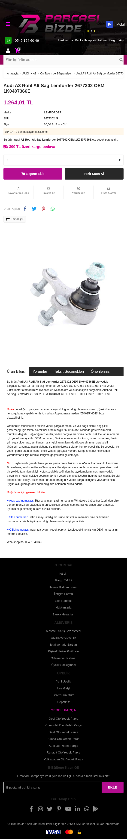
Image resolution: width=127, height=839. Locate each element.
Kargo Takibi (63, 580)
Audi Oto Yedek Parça (63, 745)
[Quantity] (63, 160)
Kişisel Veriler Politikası (63, 651)
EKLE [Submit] (112, 787)
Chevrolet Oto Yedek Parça (63, 725)
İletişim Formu (63, 594)
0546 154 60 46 (22, 40)
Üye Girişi (63, 688)
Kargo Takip (116, 40)
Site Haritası (63, 601)
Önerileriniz (100, 371)
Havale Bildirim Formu (63, 587)
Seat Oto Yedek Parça (63, 732)
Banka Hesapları (85, 40)
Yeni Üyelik (63, 681)
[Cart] (17, 50)
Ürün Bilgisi (16, 371)
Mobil (115, 24)
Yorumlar (40, 371)
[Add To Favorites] (18, 192)
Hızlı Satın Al (94, 174)
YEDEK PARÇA (63, 710)
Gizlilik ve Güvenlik (63, 637)
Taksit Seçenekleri (69, 371)
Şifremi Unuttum (63, 695)
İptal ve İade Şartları (63, 644)
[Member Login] (8, 50)
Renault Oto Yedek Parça (63, 752)
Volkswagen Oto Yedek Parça (63, 759)
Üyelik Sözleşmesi (63, 665)
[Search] (63, 60)
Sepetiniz (63, 702)
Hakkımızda (65, 40)
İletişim (102, 40)
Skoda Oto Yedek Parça (63, 739)
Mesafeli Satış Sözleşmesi (63, 631)
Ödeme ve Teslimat (63, 658)
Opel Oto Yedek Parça (64, 718)
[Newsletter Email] (52, 787)
